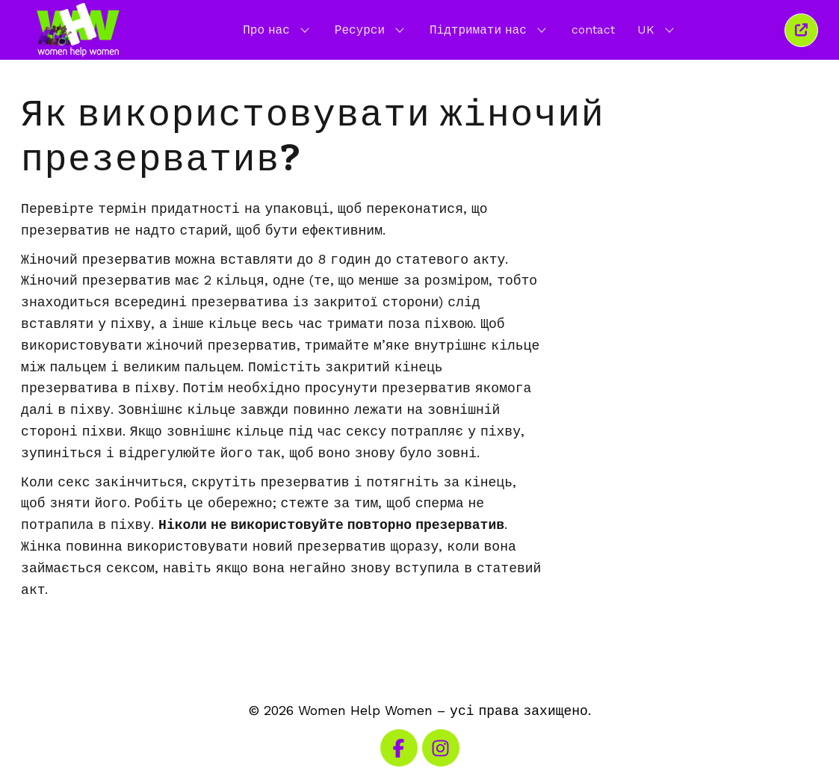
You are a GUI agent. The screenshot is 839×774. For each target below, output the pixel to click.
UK (657, 29)
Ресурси (371, 29)
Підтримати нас (489, 29)
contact (593, 29)
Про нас (277, 29)
